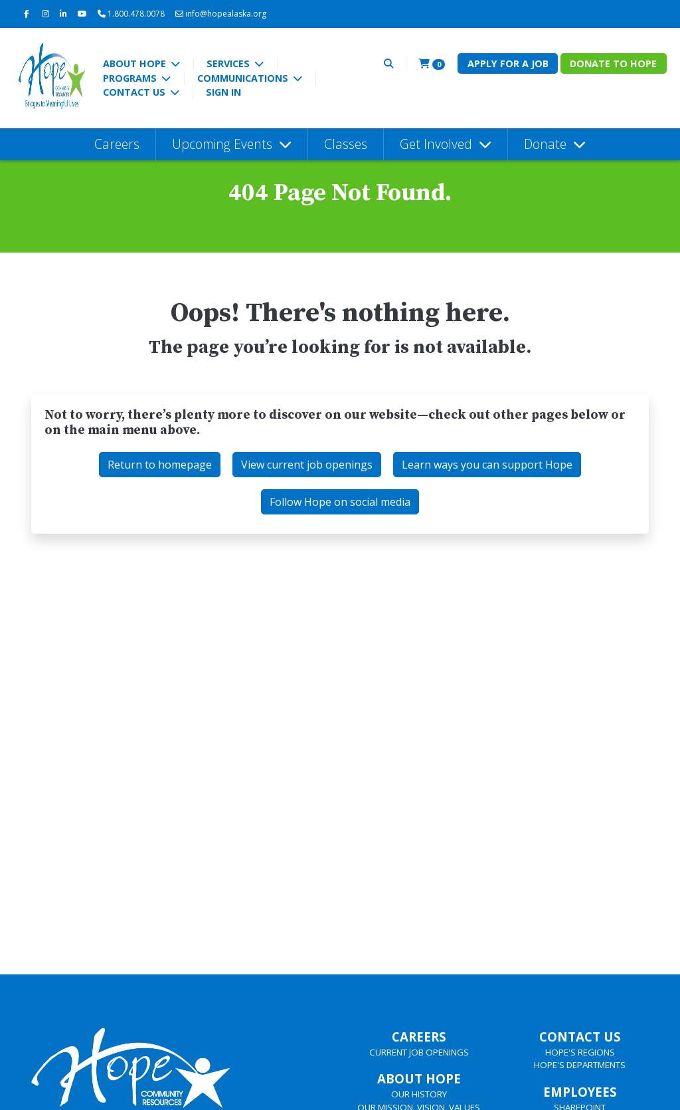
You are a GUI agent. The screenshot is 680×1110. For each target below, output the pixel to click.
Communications (244, 78)
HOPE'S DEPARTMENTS (580, 1065)
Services (229, 63)
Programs (131, 78)
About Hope (136, 63)
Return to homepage (160, 464)
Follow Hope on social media (340, 502)
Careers (116, 144)
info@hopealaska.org (220, 13)
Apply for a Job (508, 63)
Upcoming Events (224, 144)
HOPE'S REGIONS (580, 1052)
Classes (345, 144)
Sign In (223, 92)
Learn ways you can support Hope (487, 464)
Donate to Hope (613, 63)
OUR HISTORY (419, 1094)
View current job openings (307, 464)
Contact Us (135, 92)
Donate (547, 144)
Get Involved (437, 144)
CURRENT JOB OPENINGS (419, 1052)
